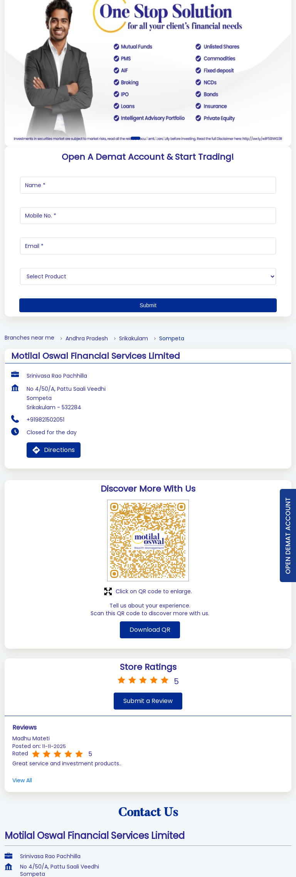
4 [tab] (164, 221)
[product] (148, 359)
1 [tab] (135, 221)
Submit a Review (148, 783)
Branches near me (29, 420)
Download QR (150, 712)
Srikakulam (133, 421)
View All (22, 863)
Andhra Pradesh (87, 421)
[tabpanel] (148, 137)
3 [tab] (155, 221)
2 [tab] (147, 221)
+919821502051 (45, 502)
